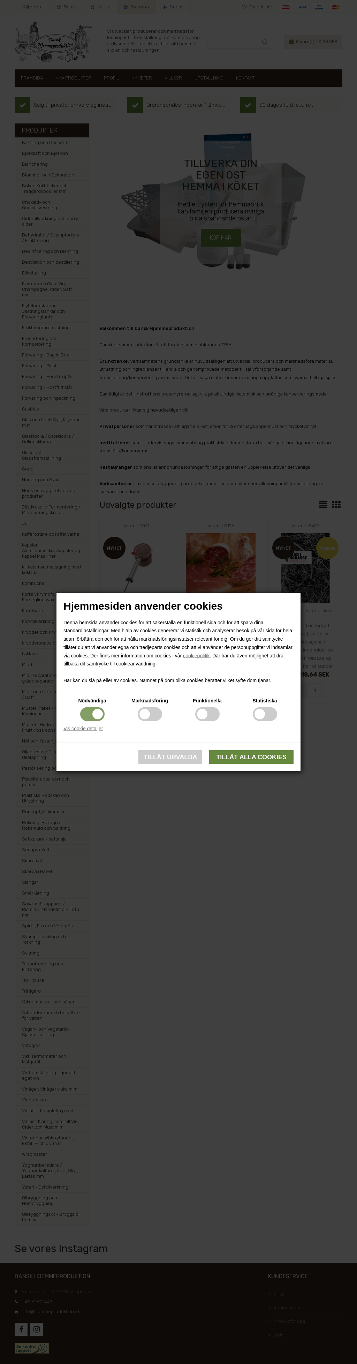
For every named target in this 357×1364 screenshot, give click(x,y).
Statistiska (264, 700)
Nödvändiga (92, 700)
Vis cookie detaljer (83, 728)
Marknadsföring (149, 700)
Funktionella (207, 700)
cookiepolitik (196, 655)
